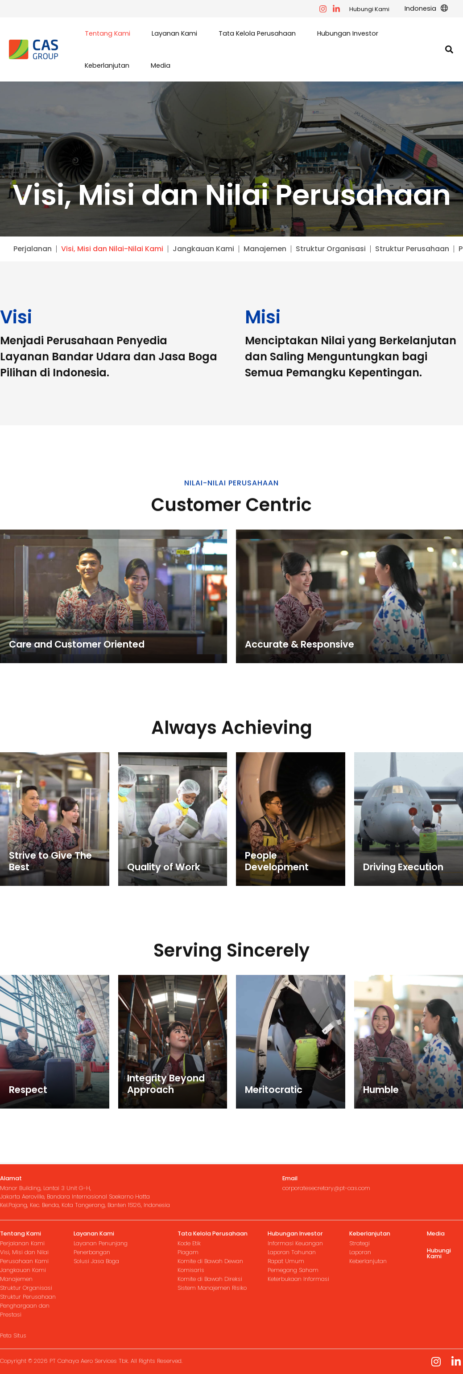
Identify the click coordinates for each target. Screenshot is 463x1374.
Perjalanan (32, 249)
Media (436, 1233)
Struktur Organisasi (331, 249)
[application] (442, 8)
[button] (426, 8)
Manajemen (265, 249)
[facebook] (323, 9)
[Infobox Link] (90, 1192)
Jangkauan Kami (203, 249)
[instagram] (336, 9)
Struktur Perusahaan (412, 249)
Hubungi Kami (369, 9)
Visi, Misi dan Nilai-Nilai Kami (112, 249)
